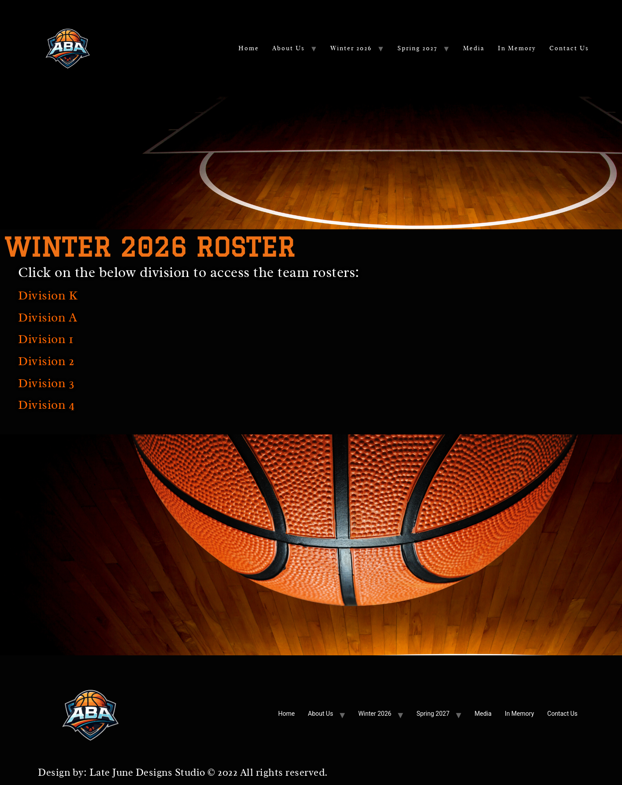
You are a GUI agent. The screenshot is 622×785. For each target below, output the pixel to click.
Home (248, 48)
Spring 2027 (417, 48)
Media (474, 48)
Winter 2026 (351, 48)
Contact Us (569, 48)
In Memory (517, 48)
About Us (288, 48)
